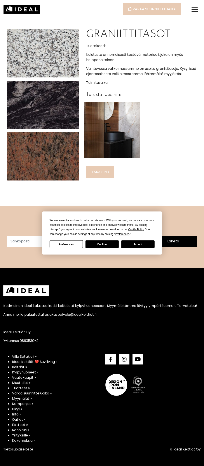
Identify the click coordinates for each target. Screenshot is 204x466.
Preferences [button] (122, 234)
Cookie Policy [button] (136, 229)
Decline (102, 244)
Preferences (66, 244)
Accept (137, 244)
